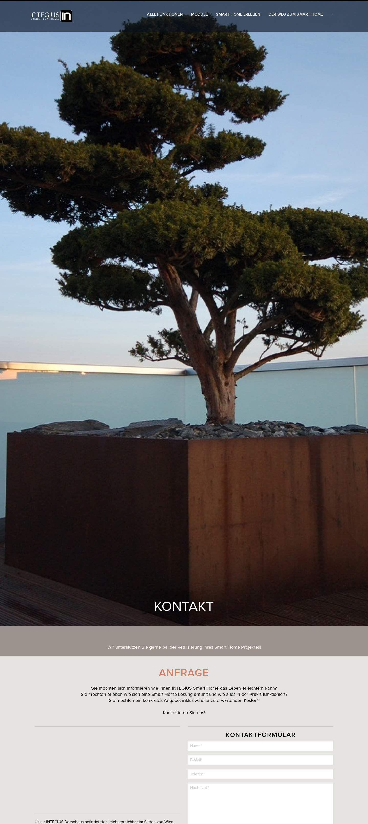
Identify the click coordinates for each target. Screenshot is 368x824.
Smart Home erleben (238, 14)
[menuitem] (52, 16)
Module (199, 14)
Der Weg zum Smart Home (296, 14)
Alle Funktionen (165, 14)
